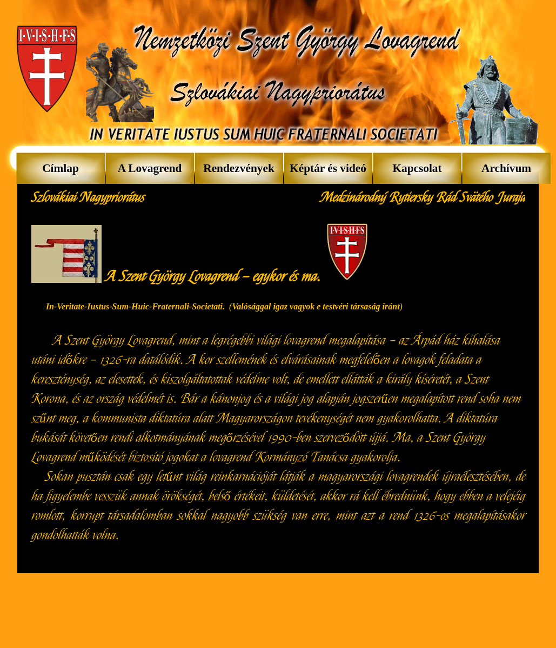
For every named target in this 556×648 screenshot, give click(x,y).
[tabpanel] (90, 198)
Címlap (60, 168)
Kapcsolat (416, 168)
